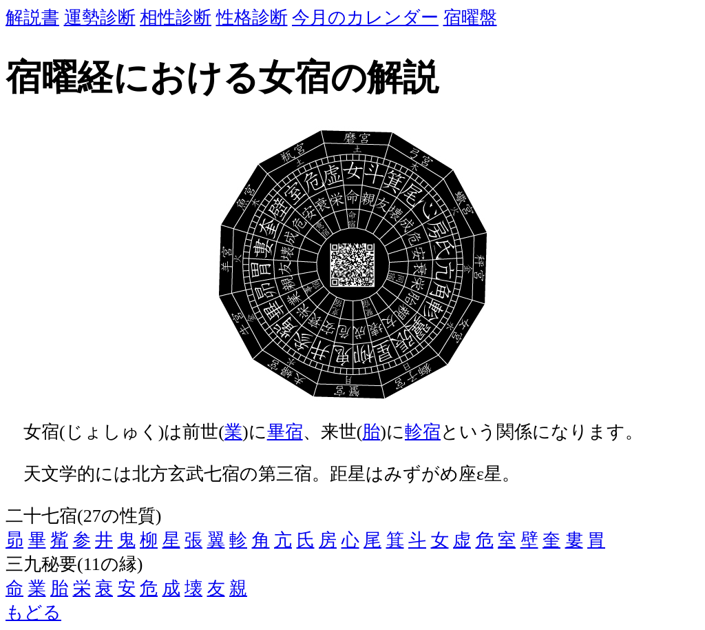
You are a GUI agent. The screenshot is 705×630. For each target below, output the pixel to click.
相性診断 (175, 18)
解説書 (32, 18)
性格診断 (252, 18)
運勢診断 (100, 18)
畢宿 (285, 432)
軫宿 (423, 432)
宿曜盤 (470, 18)
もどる (33, 612)
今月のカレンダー (365, 18)
